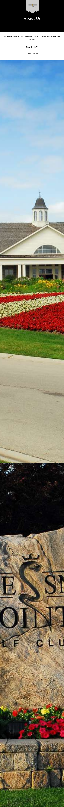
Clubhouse (28, 53)
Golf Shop (49, 36)
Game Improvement (26, 36)
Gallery (36, 36)
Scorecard (16, 36)
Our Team (42, 36)
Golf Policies (56, 36)
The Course (36, 53)
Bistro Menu (32, 39)
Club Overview (8, 36)
